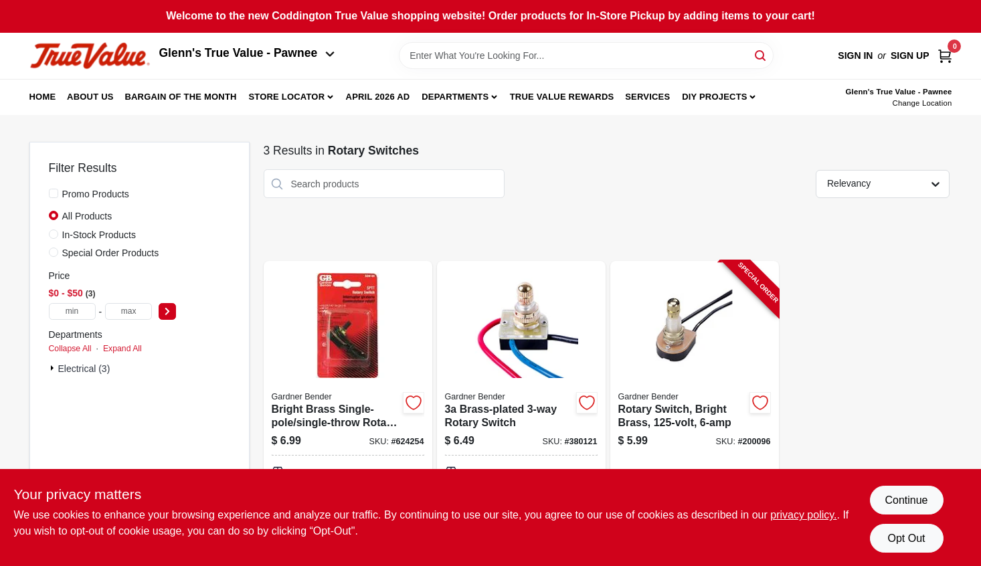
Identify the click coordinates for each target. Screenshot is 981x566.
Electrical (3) (84, 368)
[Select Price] (167, 311)
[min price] (72, 311)
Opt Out (906, 538)
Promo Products (95, 194)
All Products (87, 216)
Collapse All (70, 348)
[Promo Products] (53, 193)
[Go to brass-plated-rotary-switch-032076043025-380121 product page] (521, 411)
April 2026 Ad (378, 97)
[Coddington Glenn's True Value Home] (89, 56)
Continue (906, 500)
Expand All (122, 348)
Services (647, 97)
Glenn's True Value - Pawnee (247, 53)
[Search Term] (586, 55)
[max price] (128, 311)
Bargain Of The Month (180, 97)
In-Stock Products (99, 234)
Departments (455, 97)
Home (42, 97)
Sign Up (910, 55)
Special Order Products (110, 253)
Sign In (855, 55)
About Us (90, 97)
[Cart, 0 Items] (945, 56)
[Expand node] (53, 368)
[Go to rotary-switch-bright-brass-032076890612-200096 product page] (694, 411)
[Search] (761, 54)
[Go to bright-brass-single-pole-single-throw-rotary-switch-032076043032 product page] (348, 411)
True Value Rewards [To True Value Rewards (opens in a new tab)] (562, 97)
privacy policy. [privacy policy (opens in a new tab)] (803, 515)
